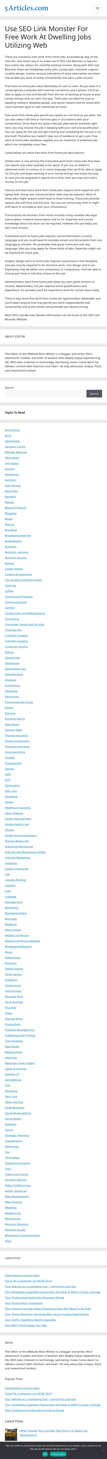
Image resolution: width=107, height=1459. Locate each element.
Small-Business (14, 1107)
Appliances (12, 474)
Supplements (13, 1141)
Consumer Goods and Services (25, 624)
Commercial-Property (19, 596)
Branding (11, 530)
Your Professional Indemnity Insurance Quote (34, 1297)
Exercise (10, 713)
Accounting (12, 430)
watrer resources (16, 1191)
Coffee (9, 591)
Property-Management (20, 1030)
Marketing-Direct (16, 913)
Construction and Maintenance (25, 613)
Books (9, 519)
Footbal (10, 757)
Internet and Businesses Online (25, 852)
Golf (7, 780)
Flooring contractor (17, 746)
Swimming (12, 1146)
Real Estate (12, 1046)
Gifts (8, 774)
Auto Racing (13, 485)
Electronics (12, 696)
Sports (9, 1130)
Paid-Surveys (13, 991)
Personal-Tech (14, 996)
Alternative (12, 458)
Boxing (9, 524)
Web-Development (17, 1196)
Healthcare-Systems (18, 807)
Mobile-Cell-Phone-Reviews (22, 941)
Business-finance (16, 558)
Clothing (10, 585)
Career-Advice (14, 569)
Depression (12, 663)
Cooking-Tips (13, 630)
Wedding (10, 1207)
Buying (9, 563)
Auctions (10, 480)
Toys (8, 1168)
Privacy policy (58, 1454)
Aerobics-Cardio (15, 446)
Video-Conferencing (18, 1185)
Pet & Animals (14, 1002)
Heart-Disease (14, 813)
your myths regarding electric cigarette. (30, 1320)
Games (9, 769)
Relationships (13, 1052)
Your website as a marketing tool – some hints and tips (40, 1286)
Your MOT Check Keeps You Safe (26, 1325)
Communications (16, 602)
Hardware (11, 796)
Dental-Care (12, 657)
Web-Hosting (13, 1202)
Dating (9, 652)
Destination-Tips (15, 669)
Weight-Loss (13, 1213)
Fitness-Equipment (17, 741)
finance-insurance (16, 735)
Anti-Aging (12, 463)
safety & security (15, 1069)
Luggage (10, 896)
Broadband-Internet (18, 535)
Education (11, 691)
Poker (8, 1013)
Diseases (10, 680)
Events (9, 707)
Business (10, 546)
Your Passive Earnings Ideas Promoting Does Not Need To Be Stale (48, 1309)
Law (7, 874)
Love (8, 891)
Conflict (10, 608)
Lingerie (10, 885)
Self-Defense (13, 1080)
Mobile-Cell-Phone (17, 935)
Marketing (11, 907)
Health (9, 802)
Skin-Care (11, 1096)
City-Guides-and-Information (23, 580)
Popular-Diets (14, 1019)
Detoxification (14, 674)
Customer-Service (16, 646)
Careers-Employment (18, 574)
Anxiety (10, 469)
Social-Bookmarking (18, 1113)
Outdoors (11, 980)
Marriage (11, 919)
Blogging (11, 513)
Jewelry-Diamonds (16, 869)
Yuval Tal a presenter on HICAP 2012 (28, 1281)
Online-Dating (14, 969)
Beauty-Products (15, 508)
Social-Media (13, 1119)
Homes (9, 830)
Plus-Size (10, 1007)
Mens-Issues (13, 930)
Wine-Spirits (13, 1218)
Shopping (11, 1091)
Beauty (9, 502)
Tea (7, 1152)
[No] (103, 1450)
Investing (11, 863)
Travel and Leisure (17, 1174)
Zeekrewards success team (22, 1275)
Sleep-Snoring (14, 1102)
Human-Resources (17, 841)
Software (10, 1124)
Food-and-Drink (15, 752)
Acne (8, 435)
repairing (11, 1057)
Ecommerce (12, 685)
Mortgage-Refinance (18, 946)
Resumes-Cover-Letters (20, 1063)
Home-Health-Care (17, 824)
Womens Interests (17, 1224)
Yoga (8, 1241)
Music (9, 952)
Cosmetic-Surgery (16, 635)
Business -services (16, 552)
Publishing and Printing (20, 1035)
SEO (7, 1085)
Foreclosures (13, 763)
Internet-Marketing (17, 857)
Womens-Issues (15, 1230)
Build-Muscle (13, 541)
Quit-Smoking (14, 1041)
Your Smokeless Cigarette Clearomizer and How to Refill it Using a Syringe (53, 1292)
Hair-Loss (11, 791)
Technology (12, 1157)
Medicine (11, 924)
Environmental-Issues (19, 702)
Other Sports (13, 974)
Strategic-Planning (17, 1135)
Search (9, 387)
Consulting (12, 619)
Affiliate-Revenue (16, 452)
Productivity (12, 1024)
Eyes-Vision (12, 724)
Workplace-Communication (22, 1235)
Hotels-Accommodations (21, 835)
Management (13, 902)
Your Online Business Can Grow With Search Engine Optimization (47, 1314)
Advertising (12, 441)
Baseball (10, 496)
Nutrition (11, 963)
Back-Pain (11, 491)
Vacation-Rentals (16, 1180)
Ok (45, 1454)
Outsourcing (13, 985)
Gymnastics (12, 785)
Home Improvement (18, 819)
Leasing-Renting (15, 880)
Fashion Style (13, 730)
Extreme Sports (15, 719)
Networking (12, 957)
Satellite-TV (12, 1074)
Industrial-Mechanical (19, 846)
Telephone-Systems (17, 1163)
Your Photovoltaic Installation (24, 1303)
